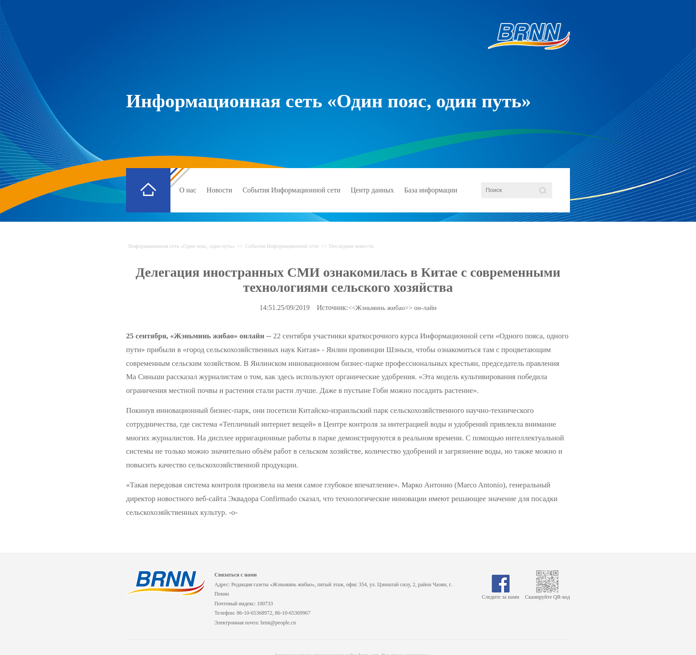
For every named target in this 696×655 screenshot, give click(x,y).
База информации (431, 190)
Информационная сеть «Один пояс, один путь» (328, 100)
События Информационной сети (291, 190)
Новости (219, 190)
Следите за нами (500, 594)
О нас (187, 190)
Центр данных (372, 190)
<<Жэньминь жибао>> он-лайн (392, 307)
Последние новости (351, 246)
